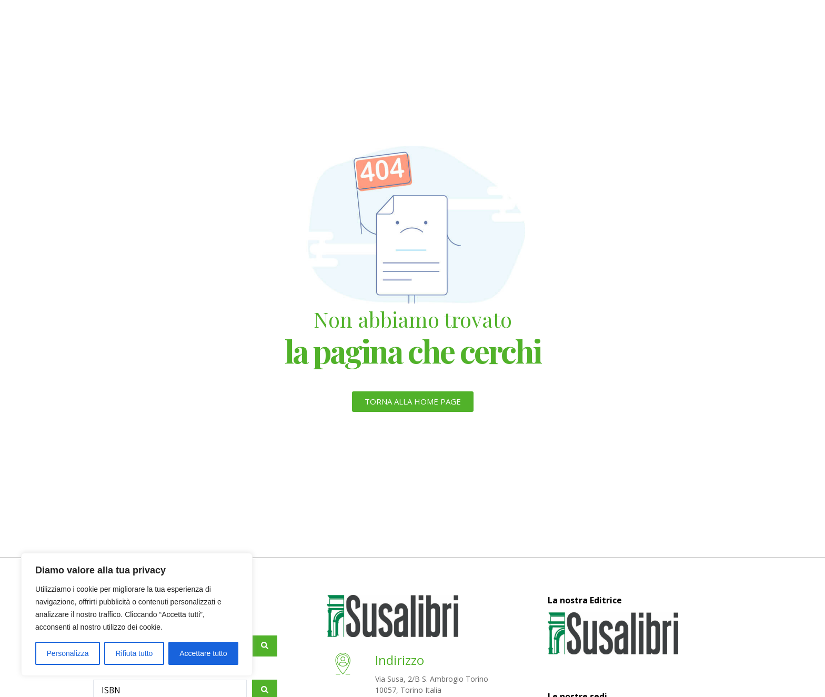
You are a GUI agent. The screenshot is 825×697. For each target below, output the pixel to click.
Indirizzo (403, 660)
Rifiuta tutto (134, 653)
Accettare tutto (203, 653)
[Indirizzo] (345, 667)
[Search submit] (264, 645)
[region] (137, 614)
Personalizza (67, 653)
